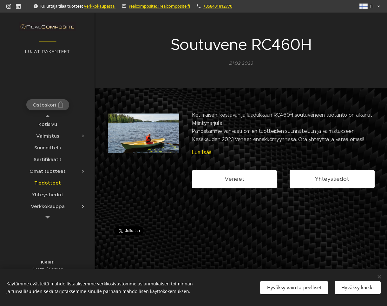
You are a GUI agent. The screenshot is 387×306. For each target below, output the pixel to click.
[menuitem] (47, 124)
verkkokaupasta (99, 6)
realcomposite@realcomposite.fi (159, 6)
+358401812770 (217, 6)
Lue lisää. (202, 152)
